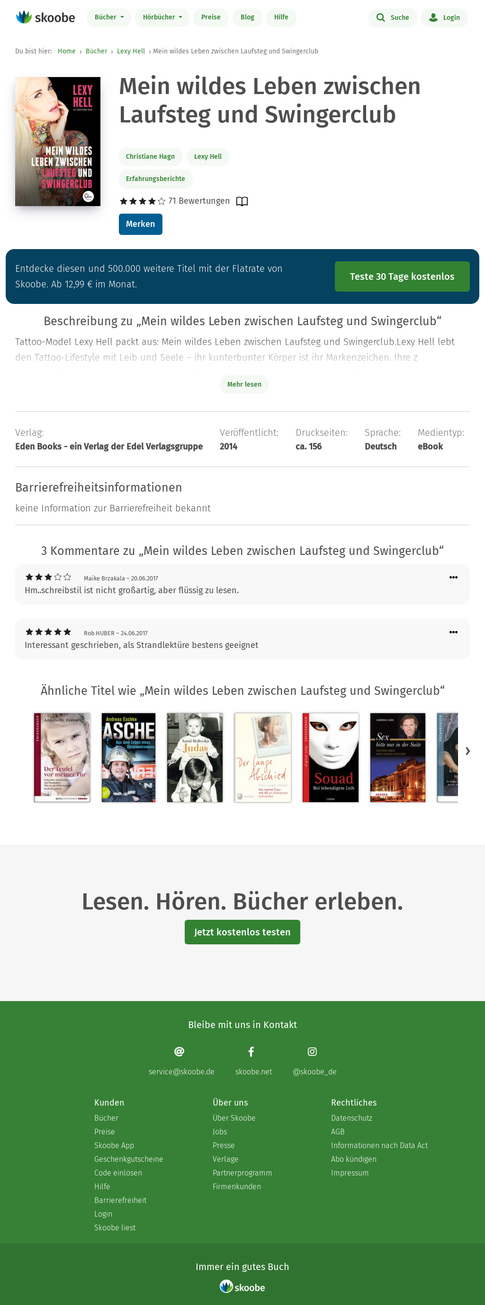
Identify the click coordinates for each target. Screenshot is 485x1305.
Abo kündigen (354, 1159)
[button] (468, 751)
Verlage (226, 1159)
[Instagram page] (314, 1061)
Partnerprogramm (242, 1172)
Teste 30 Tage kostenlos (402, 276)
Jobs (220, 1131)
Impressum (350, 1172)
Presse (224, 1145)
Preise (211, 17)
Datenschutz (351, 1118)
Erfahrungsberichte (155, 179)
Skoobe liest (114, 1227)
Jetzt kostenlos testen (242, 932)
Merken (140, 224)
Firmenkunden (237, 1186)
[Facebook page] (253, 1061)
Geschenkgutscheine (128, 1159)
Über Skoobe (234, 1118)
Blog (247, 17)
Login (444, 17)
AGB (338, 1131)
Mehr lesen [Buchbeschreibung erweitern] (244, 384)
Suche (393, 17)
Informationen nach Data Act (379, 1145)
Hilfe (281, 17)
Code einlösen (118, 1172)
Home (67, 51)
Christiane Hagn (150, 157)
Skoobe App (114, 1145)
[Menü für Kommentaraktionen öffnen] (453, 577)
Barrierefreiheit (120, 1200)
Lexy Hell (131, 51)
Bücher (106, 17)
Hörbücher (160, 17)
